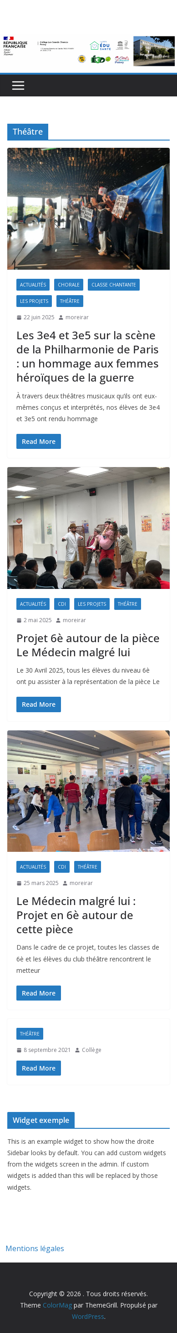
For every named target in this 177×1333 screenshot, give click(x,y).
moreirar (77, 317)
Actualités (33, 285)
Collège (91, 1050)
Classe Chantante (113, 285)
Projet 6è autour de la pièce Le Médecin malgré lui (88, 644)
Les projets (34, 301)
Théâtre (70, 301)
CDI (62, 604)
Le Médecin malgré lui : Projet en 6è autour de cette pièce (76, 914)
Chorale (69, 285)
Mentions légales (34, 1248)
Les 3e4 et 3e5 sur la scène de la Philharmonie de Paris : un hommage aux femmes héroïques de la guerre (87, 356)
